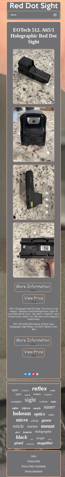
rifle (31, 439)
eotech (37, 408)
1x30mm (43, 401)
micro (22, 419)
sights (15, 408)
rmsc (51, 414)
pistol (18, 443)
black (21, 437)
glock (17, 432)
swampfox (16, 401)
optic (18, 394)
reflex (39, 388)
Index (33, 456)
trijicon (26, 408)
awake (52, 390)
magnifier (45, 443)
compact (48, 394)
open (15, 390)
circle (34, 420)
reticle (18, 426)
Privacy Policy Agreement (34, 466)
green (46, 420)
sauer (49, 407)
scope (40, 438)
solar (49, 439)
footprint (27, 432)
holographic (43, 431)
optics (39, 413)
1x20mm (25, 390)
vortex (32, 426)
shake (53, 402)
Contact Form (33, 461)
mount (48, 426)
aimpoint (30, 444)
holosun (22, 413)
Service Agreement (33, 471)
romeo (37, 394)
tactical (27, 395)
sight (30, 400)
